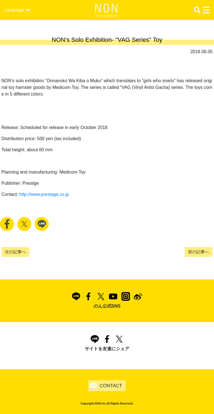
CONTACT (111, 385)
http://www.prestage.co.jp (44, 194)
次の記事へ (15, 251)
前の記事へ (198, 251)
